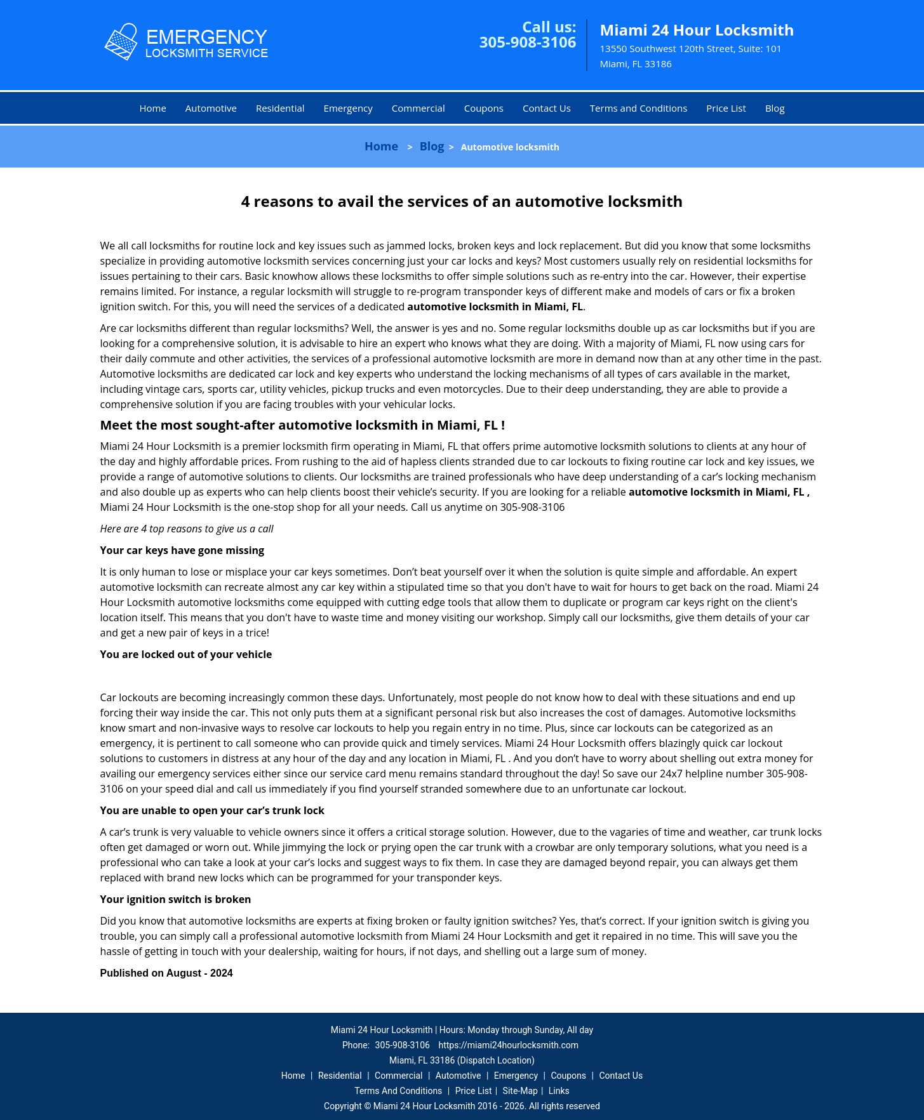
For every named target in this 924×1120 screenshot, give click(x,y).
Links (559, 1091)
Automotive (211, 108)
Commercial (418, 108)
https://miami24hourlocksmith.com (508, 1045)
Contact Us (547, 108)
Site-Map (520, 1091)
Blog (775, 108)
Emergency (348, 108)
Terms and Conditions (639, 108)
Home (152, 108)
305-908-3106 (528, 41)
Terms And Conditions (398, 1091)
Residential (280, 108)
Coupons (484, 108)
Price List (726, 108)
